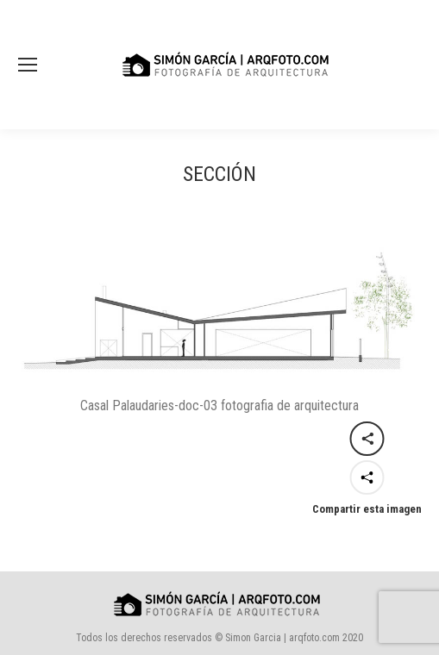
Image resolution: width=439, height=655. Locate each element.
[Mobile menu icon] (27, 64)
